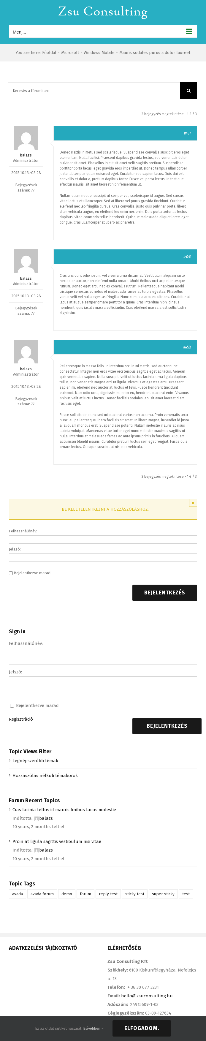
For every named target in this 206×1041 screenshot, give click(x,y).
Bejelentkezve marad (32, 573)
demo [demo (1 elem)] (66, 893)
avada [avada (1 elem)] (17, 893)
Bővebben (93, 1028)
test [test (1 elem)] (186, 893)
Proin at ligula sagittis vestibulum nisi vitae (56, 841)
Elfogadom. (141, 1028)
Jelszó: (15, 549)
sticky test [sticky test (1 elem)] (134, 893)
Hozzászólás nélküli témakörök (45, 775)
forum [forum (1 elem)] (85, 893)
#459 (187, 347)
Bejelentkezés (164, 592)
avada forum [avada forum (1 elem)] (42, 893)
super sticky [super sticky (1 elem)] (163, 893)
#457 (187, 133)
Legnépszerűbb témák (35, 760)
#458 (187, 256)
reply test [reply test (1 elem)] (108, 893)
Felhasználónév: (23, 531)
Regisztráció (21, 719)
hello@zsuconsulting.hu (147, 996)
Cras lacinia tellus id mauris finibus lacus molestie (64, 809)
